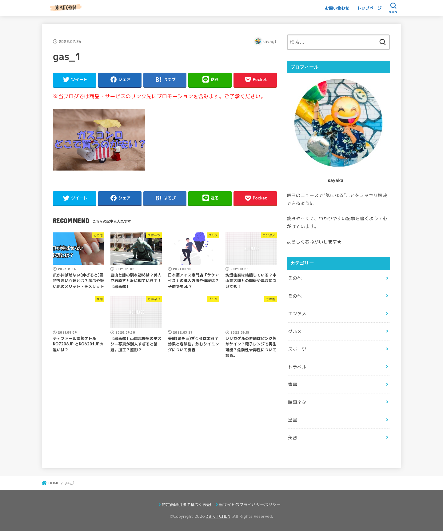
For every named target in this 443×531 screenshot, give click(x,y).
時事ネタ (297, 402)
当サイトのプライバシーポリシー (250, 504)
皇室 (292, 419)
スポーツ (297, 349)
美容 (292, 437)
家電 (292, 384)
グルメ (295, 331)
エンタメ (297, 313)
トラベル (297, 367)
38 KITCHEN (218, 516)
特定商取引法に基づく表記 (186, 504)
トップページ (369, 8)
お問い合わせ (337, 8)
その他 (295, 278)
